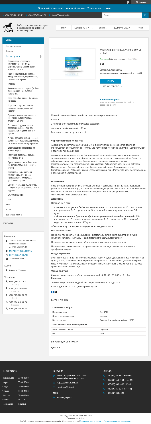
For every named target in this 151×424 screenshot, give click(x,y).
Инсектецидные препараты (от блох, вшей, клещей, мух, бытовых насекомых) (23, 91)
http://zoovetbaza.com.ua (20, 251)
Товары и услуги (81, 28)
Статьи (8, 199)
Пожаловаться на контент (91, 421)
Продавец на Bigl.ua (75, 418)
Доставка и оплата (122, 28)
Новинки (9, 51)
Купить (110, 81)
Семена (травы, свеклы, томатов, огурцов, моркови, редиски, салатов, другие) (23, 188)
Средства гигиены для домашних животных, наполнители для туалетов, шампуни (22, 118)
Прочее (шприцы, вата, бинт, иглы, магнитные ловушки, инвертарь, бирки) (23, 165)
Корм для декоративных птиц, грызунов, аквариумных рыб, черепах (21, 108)
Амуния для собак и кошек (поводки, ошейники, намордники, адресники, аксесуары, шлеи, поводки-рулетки (23, 141)
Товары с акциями (13, 46)
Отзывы (9, 210)
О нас (141, 28)
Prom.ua (88, 415)
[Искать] (145, 15)
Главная (63, 28)
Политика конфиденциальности (117, 421)
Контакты (103, 28)
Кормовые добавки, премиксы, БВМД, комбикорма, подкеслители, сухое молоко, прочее (23, 77)
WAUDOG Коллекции (16, 195)
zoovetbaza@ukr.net (18, 255)
